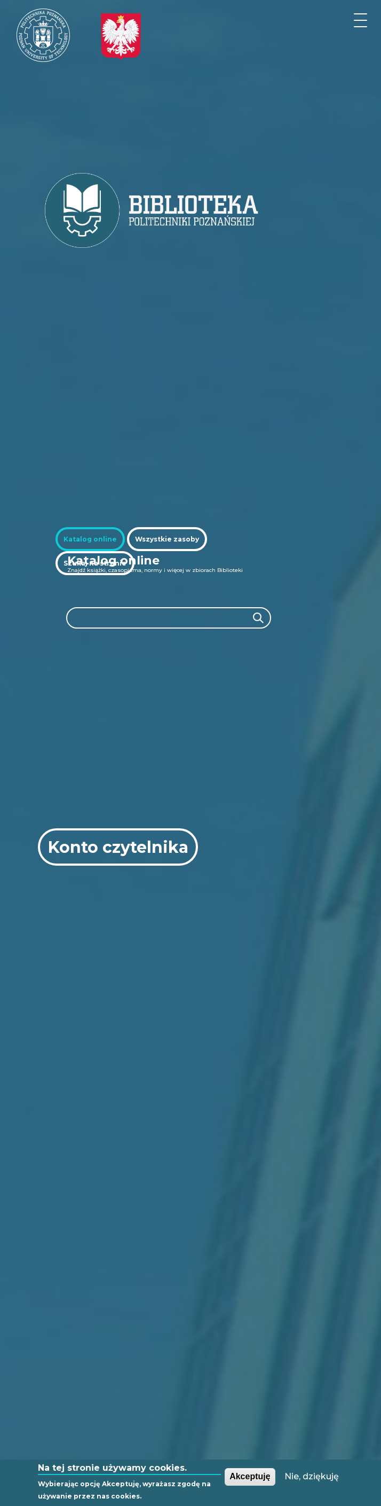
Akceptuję (249, 1476)
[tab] (90, 539)
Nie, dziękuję (311, 1476)
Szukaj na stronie (95, 563)
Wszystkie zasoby (167, 539)
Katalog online (90, 539)
